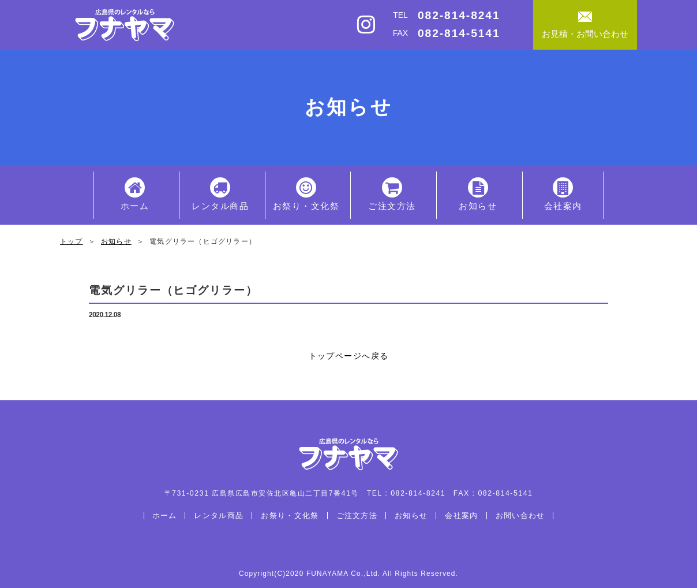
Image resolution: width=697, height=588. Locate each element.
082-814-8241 (459, 15)
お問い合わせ (520, 515)
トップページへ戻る (349, 355)
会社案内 (563, 194)
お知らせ (478, 194)
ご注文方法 (392, 194)
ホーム (135, 194)
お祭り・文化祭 (306, 194)
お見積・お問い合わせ (585, 25)
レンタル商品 (220, 194)
